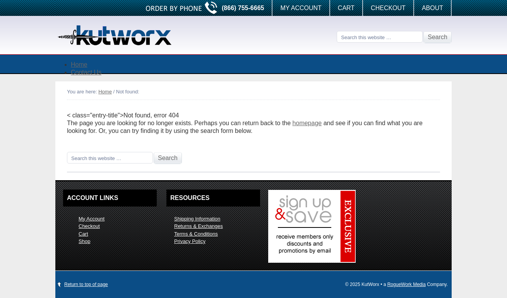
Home (79, 64)
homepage (307, 123)
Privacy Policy (190, 241)
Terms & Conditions (196, 234)
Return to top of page (86, 284)
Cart (346, 8)
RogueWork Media (406, 284)
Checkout (388, 8)
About (432, 8)
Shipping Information (197, 219)
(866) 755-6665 (243, 8)
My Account (300, 8)
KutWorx (117, 35)
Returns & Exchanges (198, 226)
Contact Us (86, 72)
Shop (84, 241)
